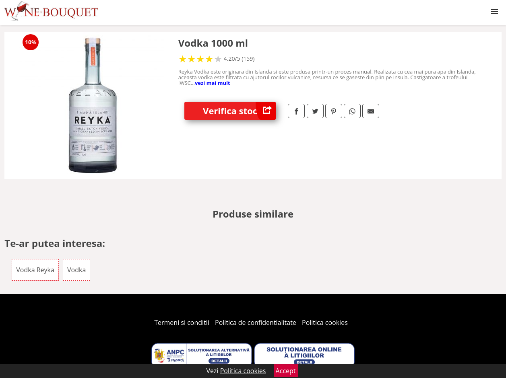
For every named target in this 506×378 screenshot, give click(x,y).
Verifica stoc (239, 111)
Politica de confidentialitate (255, 322)
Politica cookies (325, 322)
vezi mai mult (212, 82)
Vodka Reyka (35, 269)
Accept (286, 370)
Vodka (76, 269)
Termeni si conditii (181, 322)
